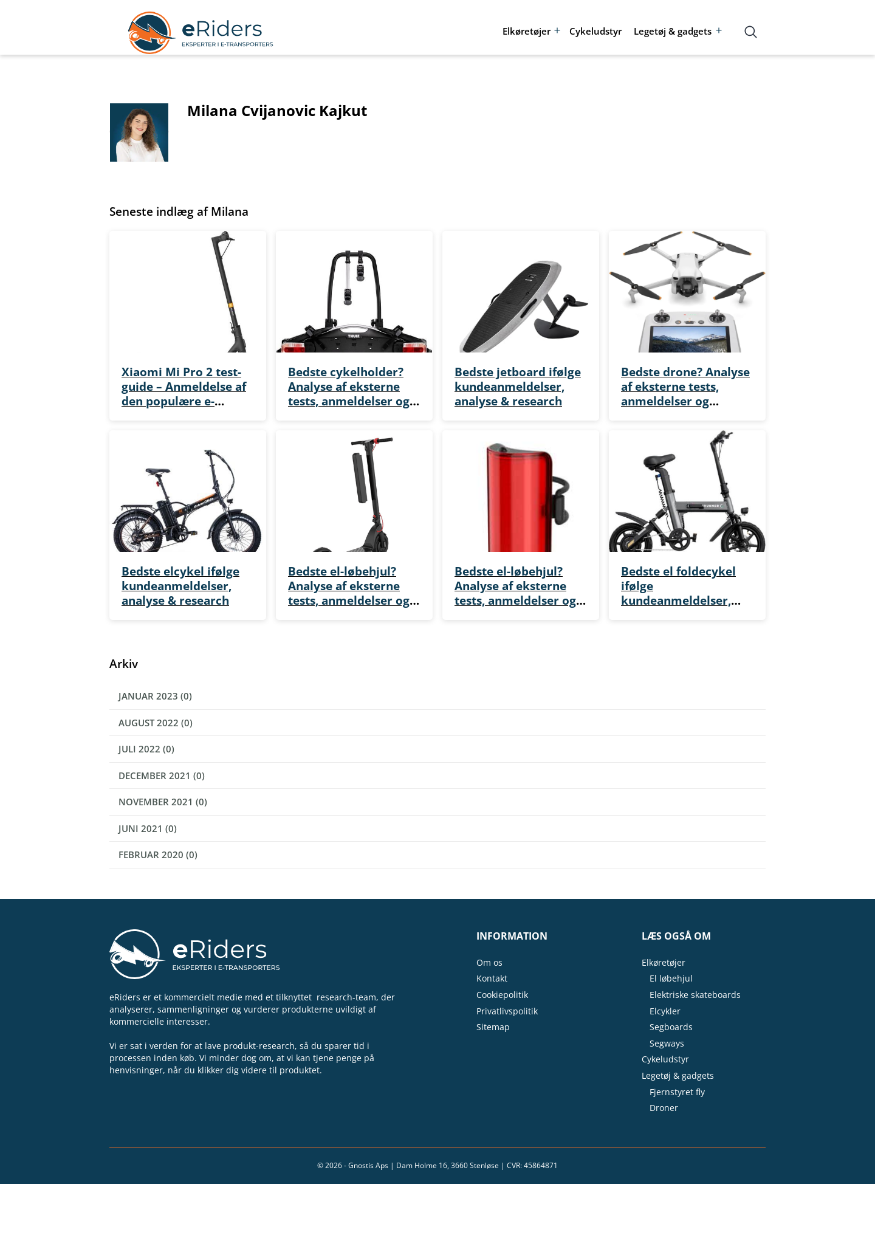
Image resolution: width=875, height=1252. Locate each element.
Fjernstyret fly (677, 1092)
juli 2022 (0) (146, 749)
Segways (667, 1043)
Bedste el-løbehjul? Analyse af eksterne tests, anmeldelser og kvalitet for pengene (349, 593)
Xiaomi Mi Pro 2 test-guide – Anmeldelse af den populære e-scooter (184, 393)
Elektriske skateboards (695, 994)
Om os (489, 962)
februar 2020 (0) (157, 854)
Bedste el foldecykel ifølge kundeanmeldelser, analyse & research (678, 593)
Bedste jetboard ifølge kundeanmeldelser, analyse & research (518, 386)
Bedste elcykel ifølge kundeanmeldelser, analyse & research (180, 585)
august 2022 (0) (155, 723)
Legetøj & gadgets (673, 31)
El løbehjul (671, 978)
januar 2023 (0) (155, 696)
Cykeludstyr (595, 31)
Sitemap (493, 1027)
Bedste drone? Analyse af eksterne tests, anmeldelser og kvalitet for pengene (685, 393)
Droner (664, 1107)
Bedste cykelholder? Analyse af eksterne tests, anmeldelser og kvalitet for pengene (349, 393)
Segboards (671, 1027)
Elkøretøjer (527, 31)
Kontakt (491, 978)
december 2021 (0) (161, 775)
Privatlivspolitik (507, 1011)
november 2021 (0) (162, 802)
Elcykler (665, 1011)
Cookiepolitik (502, 994)
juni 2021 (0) (147, 828)
